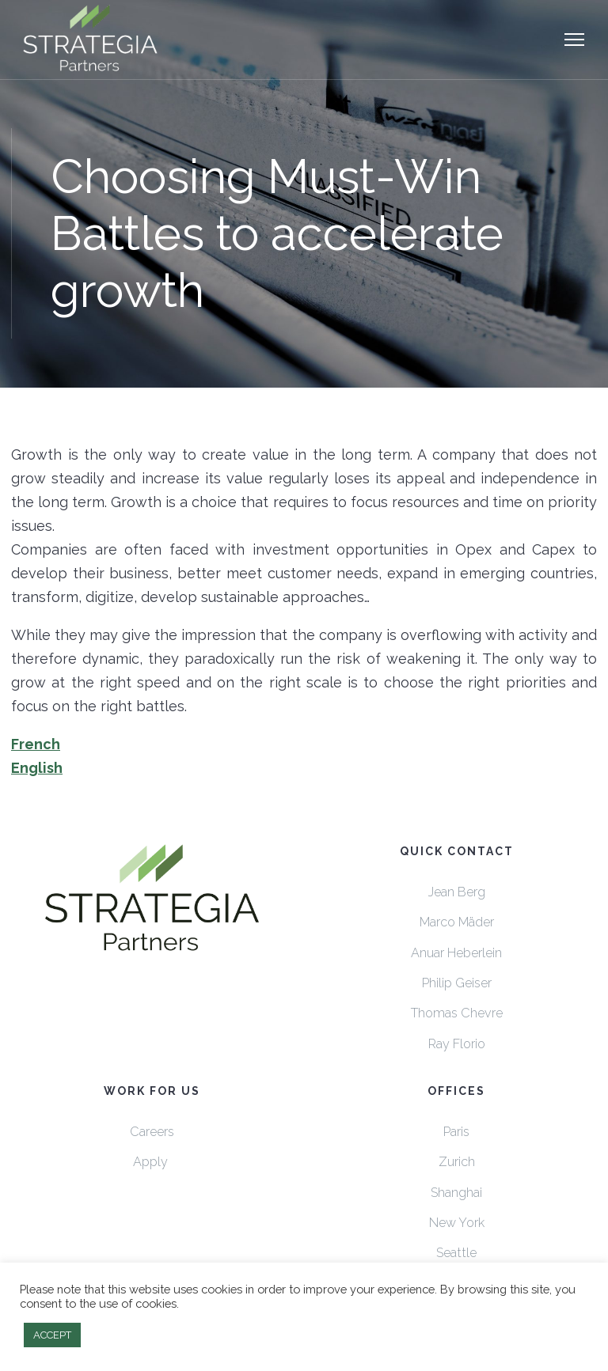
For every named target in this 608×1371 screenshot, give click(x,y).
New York (456, 1222)
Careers (152, 1131)
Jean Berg (456, 891)
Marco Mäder (457, 922)
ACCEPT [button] (52, 1335)
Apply (152, 1161)
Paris (456, 1131)
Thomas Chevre (457, 1013)
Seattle (456, 1252)
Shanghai (456, 1192)
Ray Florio (456, 1043)
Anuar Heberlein (456, 952)
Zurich (457, 1161)
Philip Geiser (457, 982)
